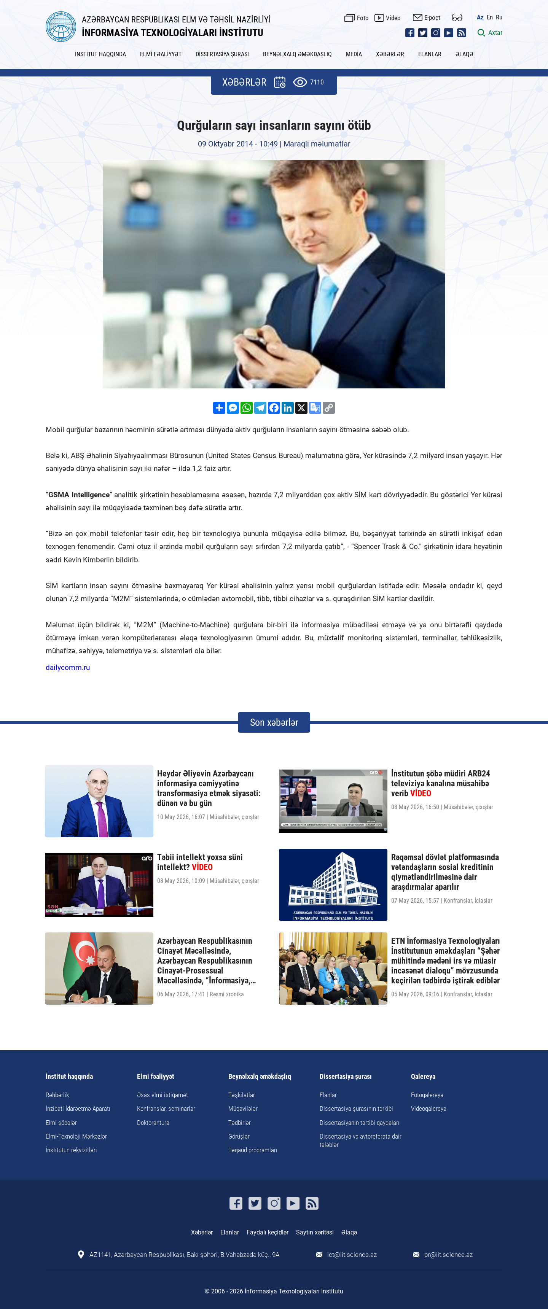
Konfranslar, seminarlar (166, 1108)
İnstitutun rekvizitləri (71, 1150)
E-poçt (432, 17)
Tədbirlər (239, 1122)
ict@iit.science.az (352, 1254)
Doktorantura (153, 1122)
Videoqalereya (428, 1108)
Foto (363, 18)
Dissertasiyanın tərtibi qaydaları (360, 1122)
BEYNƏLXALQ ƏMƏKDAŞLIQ (297, 54)
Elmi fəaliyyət (155, 1076)
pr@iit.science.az (448, 1254)
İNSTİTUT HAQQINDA (100, 54)
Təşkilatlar (241, 1095)
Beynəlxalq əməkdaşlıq (259, 1076)
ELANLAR (429, 54)
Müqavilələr (243, 1108)
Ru (499, 17)
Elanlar (328, 1095)
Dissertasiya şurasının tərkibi (356, 1108)
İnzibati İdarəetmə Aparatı (78, 1108)
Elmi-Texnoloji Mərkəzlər (76, 1136)
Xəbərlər (202, 1232)
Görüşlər (239, 1136)
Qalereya (423, 1076)
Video (393, 18)
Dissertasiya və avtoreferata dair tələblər (360, 1140)
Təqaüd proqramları (252, 1150)
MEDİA (354, 54)
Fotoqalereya (427, 1095)
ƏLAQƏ (464, 54)
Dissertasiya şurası (346, 1076)
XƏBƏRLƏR (390, 54)
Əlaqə (349, 1232)
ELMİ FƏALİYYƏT (161, 54)
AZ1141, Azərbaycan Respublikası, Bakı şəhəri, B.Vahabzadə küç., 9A (184, 1254)
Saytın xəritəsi (315, 1232)
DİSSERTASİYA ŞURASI (222, 54)
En (490, 17)
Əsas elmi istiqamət (162, 1095)
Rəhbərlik (57, 1095)
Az (480, 17)
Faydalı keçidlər (267, 1232)
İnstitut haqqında (69, 1076)
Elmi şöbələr (61, 1122)
